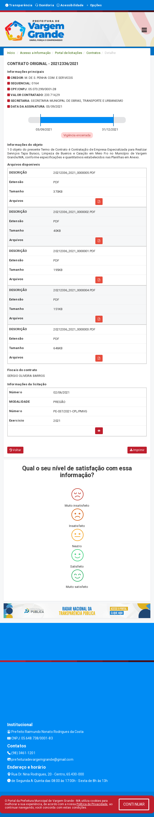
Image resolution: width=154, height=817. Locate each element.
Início (11, 53)
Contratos (93, 53)
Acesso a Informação (35, 53)
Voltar (15, 450)
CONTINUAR (134, 804)
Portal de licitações (68, 53)
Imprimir (137, 450)
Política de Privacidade (92, 804)
